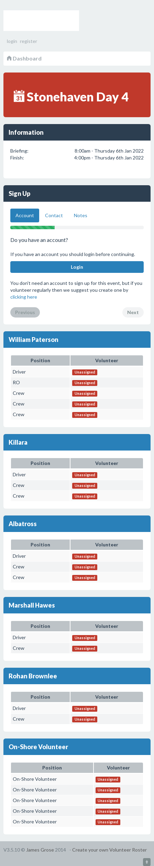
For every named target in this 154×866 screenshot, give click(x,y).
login (12, 41)
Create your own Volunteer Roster (109, 850)
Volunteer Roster (41, 20)
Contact (54, 215)
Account (24, 215)
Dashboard (24, 58)
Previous (25, 312)
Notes (80, 215)
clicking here (23, 297)
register (28, 41)
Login (77, 267)
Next (133, 312)
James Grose (40, 850)
